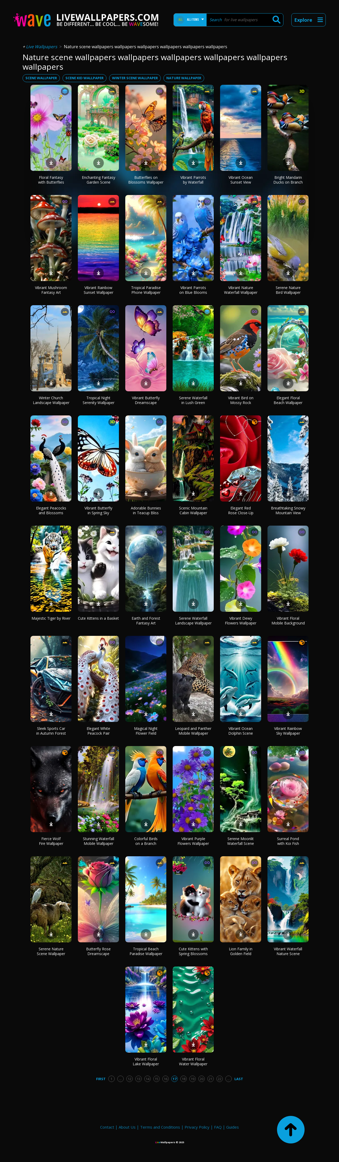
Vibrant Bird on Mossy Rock (240, 400)
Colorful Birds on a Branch (146, 841)
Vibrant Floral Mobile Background (288, 621)
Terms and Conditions (160, 1127)
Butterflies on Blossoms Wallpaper (145, 180)
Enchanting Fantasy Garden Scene (98, 180)
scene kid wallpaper (84, 78)
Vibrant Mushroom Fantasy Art (51, 290)
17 (174, 1078)
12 (129, 1078)
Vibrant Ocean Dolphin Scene (240, 731)
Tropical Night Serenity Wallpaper (98, 400)
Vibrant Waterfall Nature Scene (288, 951)
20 (201, 1078)
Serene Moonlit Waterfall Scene (240, 841)
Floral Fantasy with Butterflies (51, 180)
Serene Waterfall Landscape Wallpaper (193, 621)
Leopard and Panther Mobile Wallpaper (193, 731)
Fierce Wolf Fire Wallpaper (51, 841)
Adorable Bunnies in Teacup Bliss (146, 510)
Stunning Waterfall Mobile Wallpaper (98, 841)
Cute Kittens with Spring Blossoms (193, 951)
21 (210, 1078)
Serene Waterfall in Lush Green (193, 400)
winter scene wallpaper (135, 78)
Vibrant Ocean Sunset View (241, 180)
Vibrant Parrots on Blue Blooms (193, 290)
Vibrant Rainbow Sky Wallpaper (288, 731)
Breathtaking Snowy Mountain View (288, 510)
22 (219, 1078)
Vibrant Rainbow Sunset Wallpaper (98, 290)
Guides (232, 1127)
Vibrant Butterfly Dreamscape (146, 400)
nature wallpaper (183, 78)
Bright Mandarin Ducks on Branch (288, 180)
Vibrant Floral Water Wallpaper (193, 1061)
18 (183, 1078)
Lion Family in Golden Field (240, 951)
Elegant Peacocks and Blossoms (51, 510)
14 (147, 1078)
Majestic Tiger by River (51, 618)
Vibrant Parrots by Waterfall (193, 180)
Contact (107, 1127)
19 (192, 1078)
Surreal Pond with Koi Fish (288, 841)
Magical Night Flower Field (146, 731)
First (101, 1078)
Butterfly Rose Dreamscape (98, 951)
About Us (127, 1127)
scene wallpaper (41, 78)
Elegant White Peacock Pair (98, 731)
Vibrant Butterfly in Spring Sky (98, 510)
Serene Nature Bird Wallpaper (288, 290)
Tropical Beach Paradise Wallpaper (146, 951)
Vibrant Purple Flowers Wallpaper (193, 841)
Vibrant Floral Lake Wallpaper (146, 1061)
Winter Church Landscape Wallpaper (51, 400)
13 (138, 1078)
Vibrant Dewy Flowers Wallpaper (240, 621)
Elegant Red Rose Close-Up (240, 510)
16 (165, 1078)
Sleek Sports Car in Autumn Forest (51, 731)
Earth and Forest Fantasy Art (146, 621)
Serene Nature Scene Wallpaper (51, 951)
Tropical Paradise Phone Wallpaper (146, 290)
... (120, 1078)
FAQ (218, 1127)
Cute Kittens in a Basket (98, 618)
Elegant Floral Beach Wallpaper (288, 400)
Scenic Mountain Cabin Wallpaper (193, 510)
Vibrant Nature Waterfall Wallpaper (240, 290)
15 (156, 1078)
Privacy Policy (197, 1127)
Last (238, 1078)
